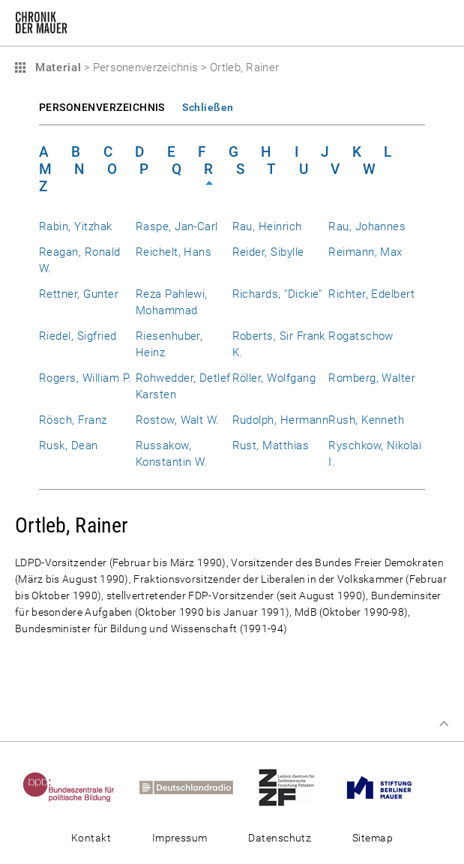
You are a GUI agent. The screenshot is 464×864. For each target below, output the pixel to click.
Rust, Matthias (271, 445)
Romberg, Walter (371, 378)
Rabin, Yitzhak (75, 226)
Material (56, 67)
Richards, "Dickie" (277, 294)
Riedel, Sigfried (78, 336)
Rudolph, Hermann (280, 420)
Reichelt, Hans (174, 252)
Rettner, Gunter (78, 294)
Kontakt (91, 838)
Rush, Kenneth (366, 420)
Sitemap (372, 838)
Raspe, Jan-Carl (177, 226)
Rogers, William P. (85, 378)
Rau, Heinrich (267, 226)
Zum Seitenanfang (444, 724)
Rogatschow (361, 336)
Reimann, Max (365, 252)
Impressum (180, 838)
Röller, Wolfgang (274, 378)
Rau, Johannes (367, 226)
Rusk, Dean (68, 445)
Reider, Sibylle (268, 252)
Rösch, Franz (73, 420)
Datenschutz (279, 838)
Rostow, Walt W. (178, 420)
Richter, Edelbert (371, 294)
